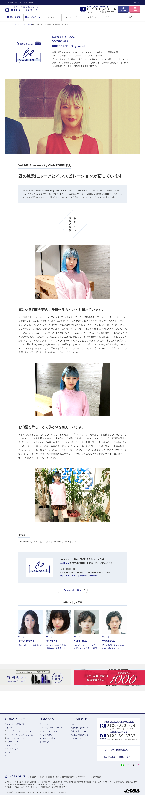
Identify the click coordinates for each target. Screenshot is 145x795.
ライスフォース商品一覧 (14, 724)
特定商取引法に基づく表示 (49, 777)
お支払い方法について (79, 735)
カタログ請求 (45, 742)
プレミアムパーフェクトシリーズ (19, 735)
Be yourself (26, 24)
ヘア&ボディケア (11, 749)
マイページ (123, 11)
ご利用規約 (97, 777)
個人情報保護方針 (68, 777)
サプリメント (110, 17)
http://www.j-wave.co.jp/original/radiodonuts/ (78, 576)
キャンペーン (34, 17)
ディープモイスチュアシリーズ (18, 731)
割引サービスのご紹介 (48, 731)
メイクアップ (71, 17)
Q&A (72, 724)
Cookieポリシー (84, 777)
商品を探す (15, 17)
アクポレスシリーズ (14, 742)
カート (134, 11)
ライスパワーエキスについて (51, 728)
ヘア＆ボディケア (91, 17)
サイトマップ (76, 738)
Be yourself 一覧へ (72, 590)
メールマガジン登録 (47, 738)
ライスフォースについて (49, 724)
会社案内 (33, 777)
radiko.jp (64, 563)
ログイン (135, 2)
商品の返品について (79, 731)
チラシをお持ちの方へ (48, 735)
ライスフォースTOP (12, 24)
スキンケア (51, 17)
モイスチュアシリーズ (15, 738)
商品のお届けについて (79, 728)
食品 (130, 17)
